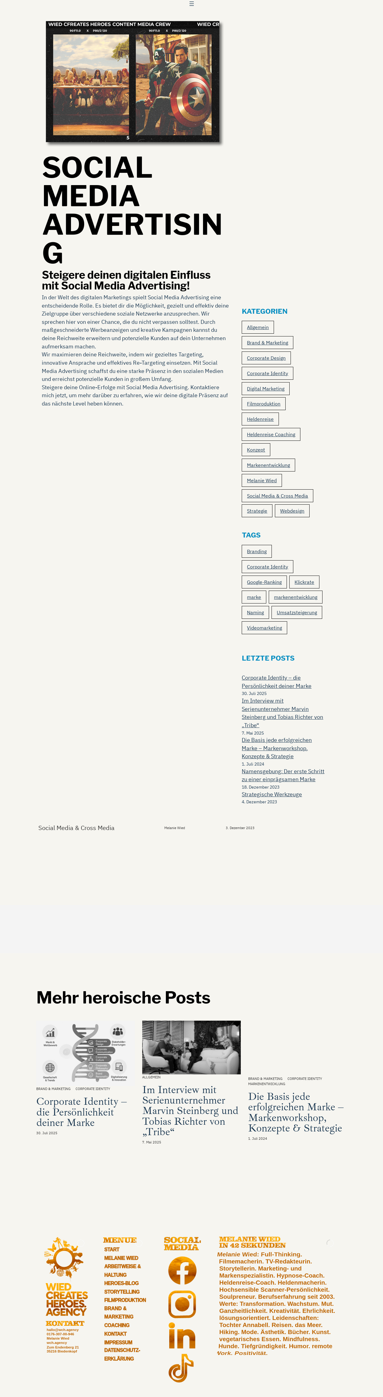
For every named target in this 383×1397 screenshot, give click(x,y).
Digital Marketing (265, 389)
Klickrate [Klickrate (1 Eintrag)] (304, 582)
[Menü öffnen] (191, 3)
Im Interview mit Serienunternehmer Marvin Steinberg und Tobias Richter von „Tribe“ (190, 1111)
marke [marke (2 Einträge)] (254, 597)
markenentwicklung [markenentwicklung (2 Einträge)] (295, 597)
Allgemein (258, 327)
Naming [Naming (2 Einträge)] (255, 612)
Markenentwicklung (268, 465)
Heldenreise (260, 419)
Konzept (256, 450)
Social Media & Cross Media (277, 496)
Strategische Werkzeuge (272, 794)
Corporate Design (266, 358)
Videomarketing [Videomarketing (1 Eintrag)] (264, 628)
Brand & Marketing (267, 343)
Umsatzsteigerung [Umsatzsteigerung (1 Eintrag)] (297, 612)
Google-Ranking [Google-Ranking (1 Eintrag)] (264, 582)
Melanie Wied (262, 480)
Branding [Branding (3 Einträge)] (257, 551)
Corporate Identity (267, 373)
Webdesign (292, 511)
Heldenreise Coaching (271, 434)
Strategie (257, 511)
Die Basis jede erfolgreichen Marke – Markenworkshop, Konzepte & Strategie (277, 748)
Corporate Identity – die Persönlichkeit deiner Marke (81, 1112)
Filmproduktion (263, 404)
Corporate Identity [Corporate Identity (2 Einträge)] (267, 567)
